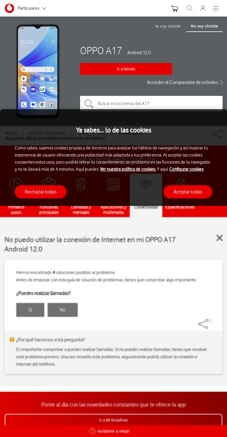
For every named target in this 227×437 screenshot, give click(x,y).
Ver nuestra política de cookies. (128, 169)
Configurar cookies (186, 169)
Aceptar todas (188, 192)
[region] (113, 273)
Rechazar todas (40, 192)
